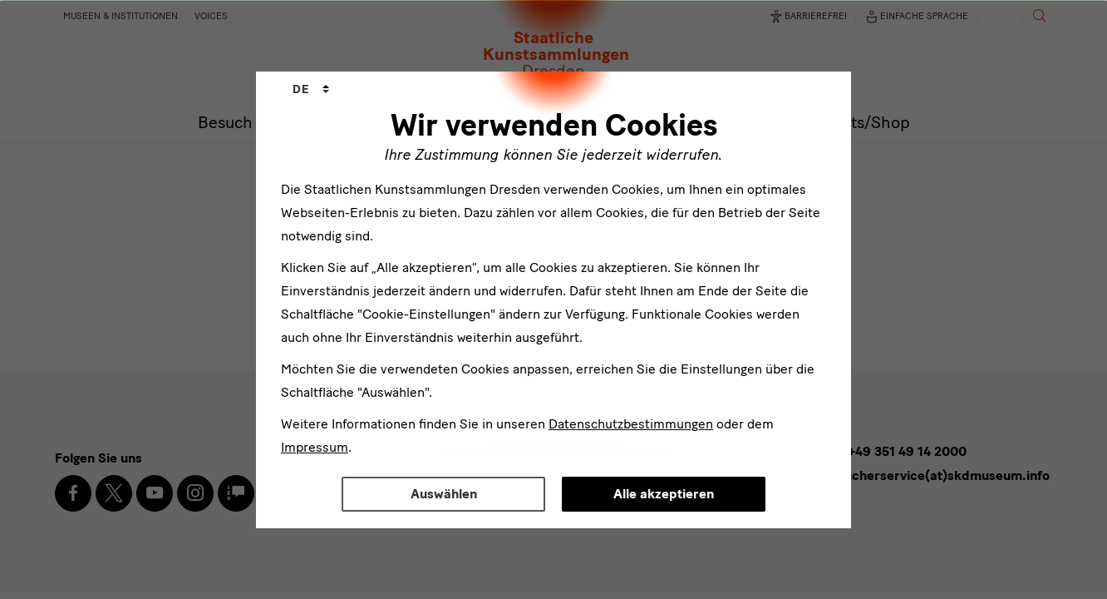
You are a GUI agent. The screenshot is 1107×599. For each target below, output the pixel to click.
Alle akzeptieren (663, 494)
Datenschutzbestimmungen (631, 424)
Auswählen (444, 494)
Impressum (314, 447)
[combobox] (311, 90)
